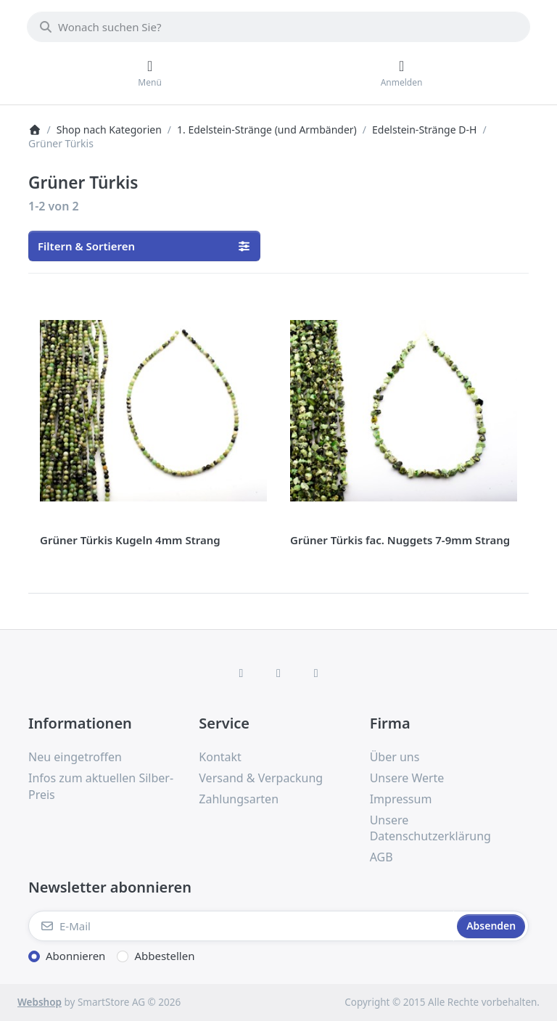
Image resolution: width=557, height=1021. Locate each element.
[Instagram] (278, 673)
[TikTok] (316, 673)
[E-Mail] (241, 926)
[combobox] (278, 27)
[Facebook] (241, 673)
